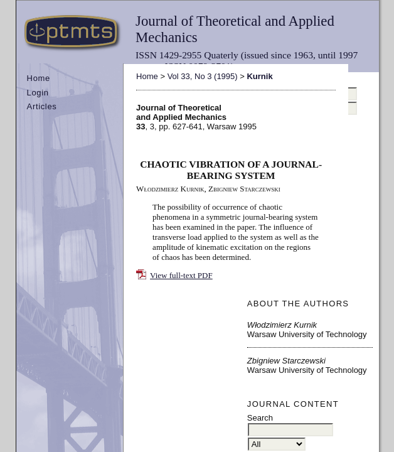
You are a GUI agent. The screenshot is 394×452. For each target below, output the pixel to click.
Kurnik (259, 76)
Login (38, 92)
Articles (42, 106)
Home (38, 78)
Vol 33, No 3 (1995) (203, 76)
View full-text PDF (181, 275)
